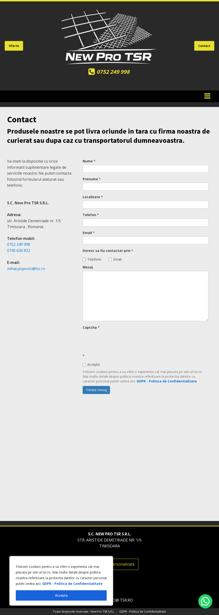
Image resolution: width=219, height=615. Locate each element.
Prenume (92, 179)
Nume (89, 161)
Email (89, 232)
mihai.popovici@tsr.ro (26, 268)
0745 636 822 (18, 250)
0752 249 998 (19, 244)
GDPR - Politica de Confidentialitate (72, 583)
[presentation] (118, 340)
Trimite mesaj (96, 390)
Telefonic (92, 259)
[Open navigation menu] (207, 96)
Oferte (14, 46)
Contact (204, 46)
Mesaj (88, 267)
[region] (61, 581)
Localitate (93, 197)
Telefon (91, 215)
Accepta (61, 595)
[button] (205, 601)
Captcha (91, 327)
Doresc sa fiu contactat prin (108, 250)
